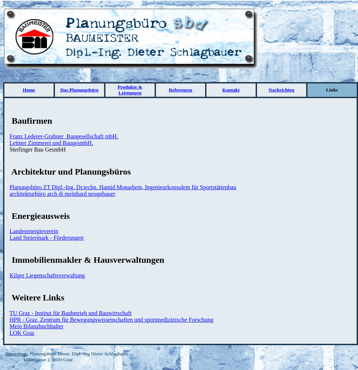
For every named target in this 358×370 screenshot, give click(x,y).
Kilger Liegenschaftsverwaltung (47, 275)
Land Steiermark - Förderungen (46, 238)
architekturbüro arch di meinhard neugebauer (62, 194)
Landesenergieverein (34, 231)
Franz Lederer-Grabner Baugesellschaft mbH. (64, 136)
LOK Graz (22, 333)
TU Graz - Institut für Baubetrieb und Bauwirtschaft (71, 313)
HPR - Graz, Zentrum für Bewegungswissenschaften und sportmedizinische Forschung (111, 320)
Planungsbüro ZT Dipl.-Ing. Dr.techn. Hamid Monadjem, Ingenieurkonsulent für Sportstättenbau (123, 187)
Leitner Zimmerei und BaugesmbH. (51, 143)
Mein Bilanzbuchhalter (36, 326)
